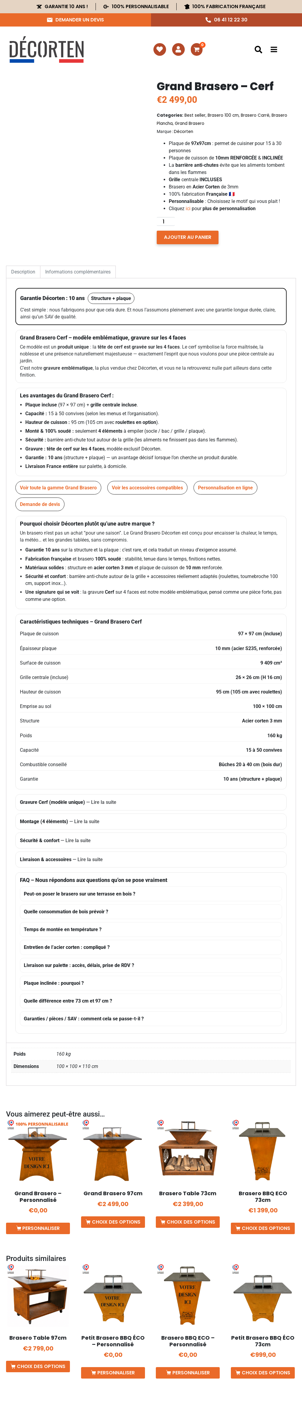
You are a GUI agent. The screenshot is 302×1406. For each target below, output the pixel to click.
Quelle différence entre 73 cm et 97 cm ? (68, 1001)
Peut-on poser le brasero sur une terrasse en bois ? (79, 894)
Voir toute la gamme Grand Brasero (58, 488)
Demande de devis (40, 504)
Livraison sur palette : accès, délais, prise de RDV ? (79, 965)
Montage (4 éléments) (59, 821)
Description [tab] (23, 272)
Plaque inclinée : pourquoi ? (54, 983)
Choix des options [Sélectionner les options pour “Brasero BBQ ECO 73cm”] (266, 1228)
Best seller (195, 115)
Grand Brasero (189, 123)
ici (188, 208)
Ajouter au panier (187, 237)
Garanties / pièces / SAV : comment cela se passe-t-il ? (84, 1019)
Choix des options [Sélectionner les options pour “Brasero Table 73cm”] (191, 1221)
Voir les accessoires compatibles (147, 488)
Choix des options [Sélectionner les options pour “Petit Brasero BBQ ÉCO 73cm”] (266, 1372)
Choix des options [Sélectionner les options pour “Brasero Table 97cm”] (41, 1366)
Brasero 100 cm (223, 115)
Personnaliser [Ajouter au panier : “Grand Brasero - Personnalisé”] (41, 1228)
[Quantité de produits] (166, 221)
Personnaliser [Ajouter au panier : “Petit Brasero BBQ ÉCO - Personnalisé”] (116, 1372)
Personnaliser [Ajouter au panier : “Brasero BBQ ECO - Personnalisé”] (191, 1372)
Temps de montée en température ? (63, 929)
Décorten (183, 131)
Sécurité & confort (55, 840)
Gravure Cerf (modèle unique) (68, 802)
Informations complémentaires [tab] (78, 272)
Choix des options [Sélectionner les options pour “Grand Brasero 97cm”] (116, 1221)
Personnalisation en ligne (225, 488)
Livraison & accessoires (61, 859)
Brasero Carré (255, 115)
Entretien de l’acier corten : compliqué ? (67, 947)
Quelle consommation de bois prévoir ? (66, 912)
